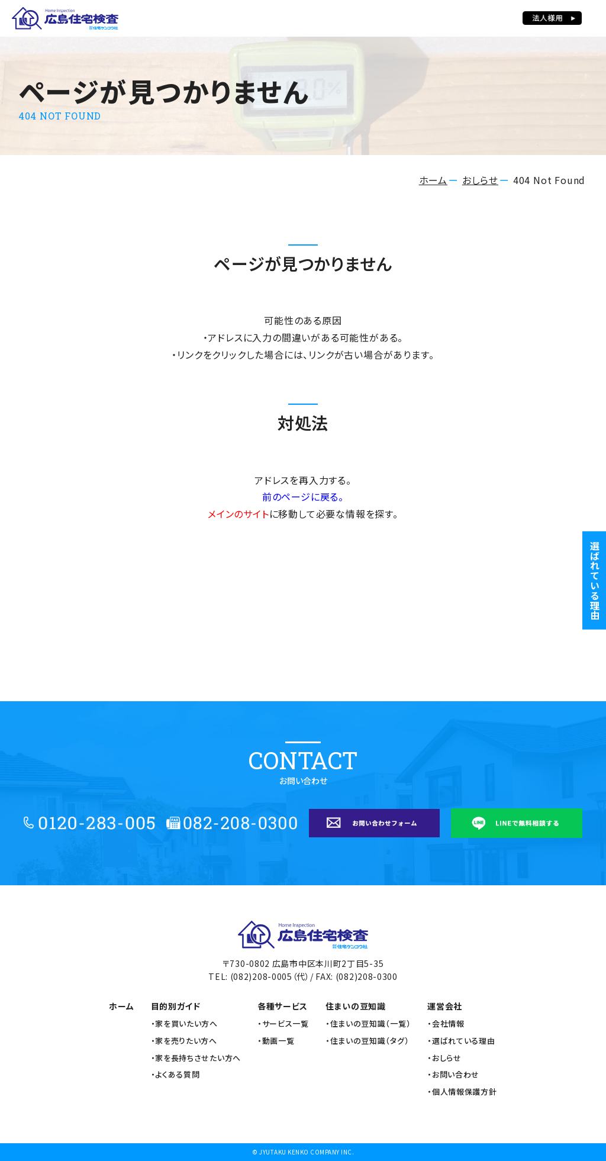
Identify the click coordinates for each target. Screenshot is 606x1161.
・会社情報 (446, 1023)
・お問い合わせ (453, 1074)
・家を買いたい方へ (184, 1023)
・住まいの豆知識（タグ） (367, 1041)
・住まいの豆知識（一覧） (368, 1023)
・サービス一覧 (283, 1023)
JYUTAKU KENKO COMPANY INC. (306, 1151)
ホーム (433, 180)
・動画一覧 (276, 1041)
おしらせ (480, 180)
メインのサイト (238, 514)
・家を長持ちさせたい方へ (196, 1058)
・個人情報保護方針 (462, 1091)
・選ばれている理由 (461, 1041)
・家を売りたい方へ (184, 1041)
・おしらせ (444, 1058)
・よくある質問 (175, 1074)
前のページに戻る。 (303, 496)
